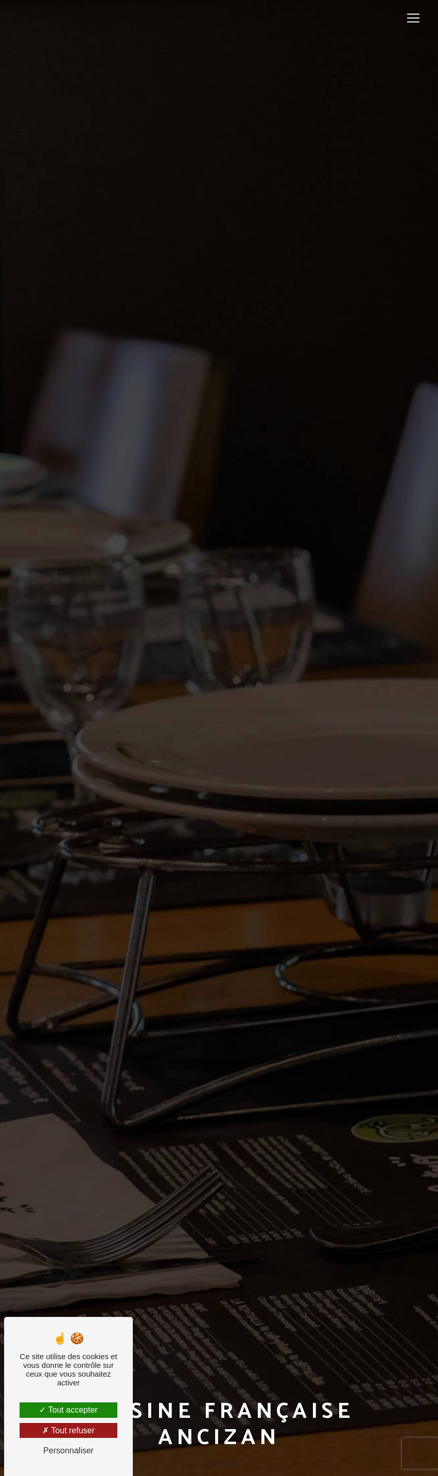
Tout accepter (68, 1409)
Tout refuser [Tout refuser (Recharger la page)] (68, 1430)
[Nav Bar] (413, 18)
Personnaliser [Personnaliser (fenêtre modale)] (68, 1450)
